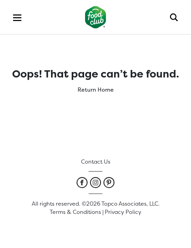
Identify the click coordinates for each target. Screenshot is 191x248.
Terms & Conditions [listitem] (75, 212)
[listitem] (82, 182)
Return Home (96, 89)
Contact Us (95, 161)
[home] (95, 17)
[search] (174, 17)
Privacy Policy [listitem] (123, 212)
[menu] (17, 17)
